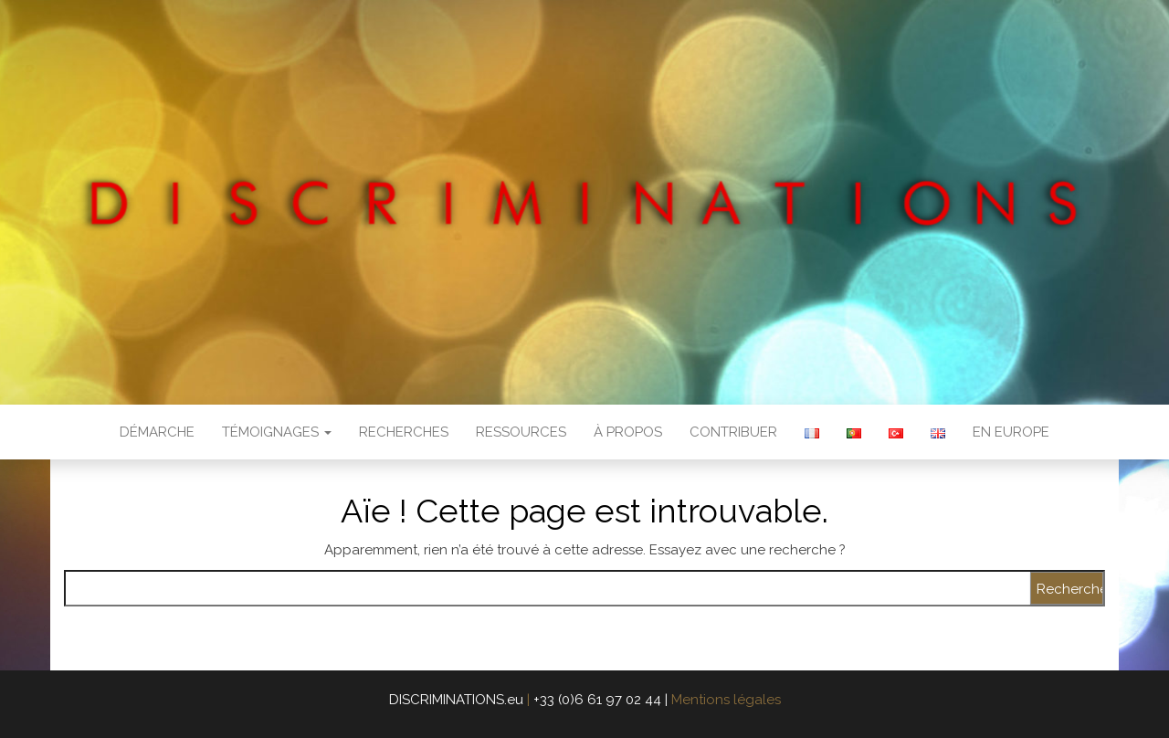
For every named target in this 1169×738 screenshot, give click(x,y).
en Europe (1011, 432)
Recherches (403, 432)
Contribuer (733, 432)
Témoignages (277, 432)
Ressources (521, 432)
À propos (628, 432)
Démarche (157, 432)
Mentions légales (726, 699)
